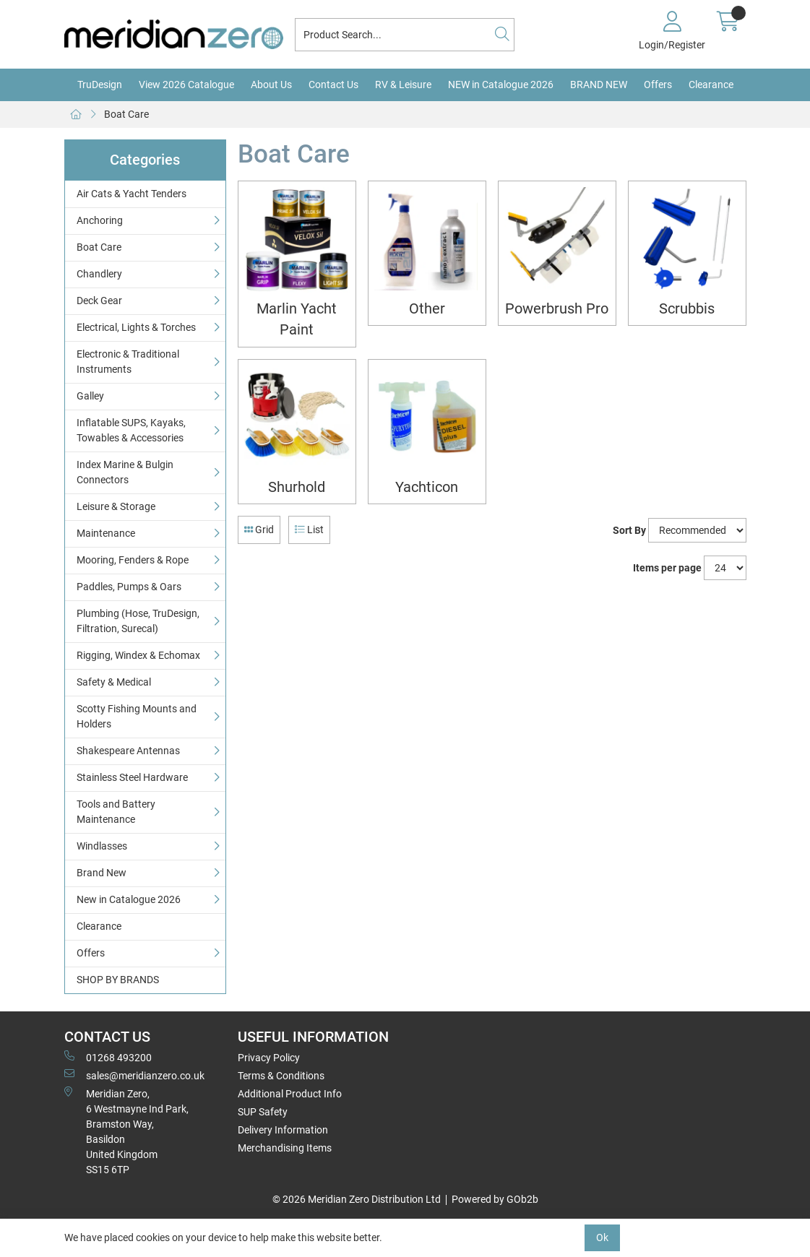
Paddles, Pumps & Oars (129, 586)
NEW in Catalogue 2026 (500, 84)
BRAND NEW (598, 84)
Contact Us (333, 84)
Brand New (101, 872)
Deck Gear (99, 300)
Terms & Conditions (281, 1075)
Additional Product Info (290, 1094)
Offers (658, 84)
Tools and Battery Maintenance (116, 811)
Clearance (711, 84)
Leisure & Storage (116, 506)
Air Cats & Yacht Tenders (131, 193)
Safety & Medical (114, 682)
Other (427, 309)
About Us (271, 84)
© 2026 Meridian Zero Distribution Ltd (356, 1199)
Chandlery (99, 274)
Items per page (667, 568)
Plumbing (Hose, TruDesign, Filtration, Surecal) (138, 621)
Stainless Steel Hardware (132, 777)
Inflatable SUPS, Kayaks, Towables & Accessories (131, 430)
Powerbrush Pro (556, 309)
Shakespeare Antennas (128, 750)
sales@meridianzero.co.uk (134, 1074)
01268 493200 (108, 1056)
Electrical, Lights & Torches (136, 327)
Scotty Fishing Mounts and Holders (137, 716)
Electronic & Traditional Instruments (128, 361)
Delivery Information (283, 1130)
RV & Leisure (403, 84)
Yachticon (426, 487)
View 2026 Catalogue (186, 84)
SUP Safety (263, 1112)
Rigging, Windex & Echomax (138, 655)
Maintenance (106, 533)
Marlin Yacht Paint (297, 319)
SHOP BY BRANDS (118, 979)
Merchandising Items (285, 1148)
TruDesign (99, 84)
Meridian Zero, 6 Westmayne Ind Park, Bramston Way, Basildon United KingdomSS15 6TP (126, 1131)
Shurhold (296, 487)
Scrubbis (687, 309)
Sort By (629, 530)
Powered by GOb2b (495, 1199)
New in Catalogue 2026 (129, 899)
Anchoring (100, 220)
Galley (90, 396)
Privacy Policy (269, 1057)
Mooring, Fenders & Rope (133, 560)
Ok (602, 1237)
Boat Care (126, 114)
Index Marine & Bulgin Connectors (125, 472)
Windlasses (102, 846)
